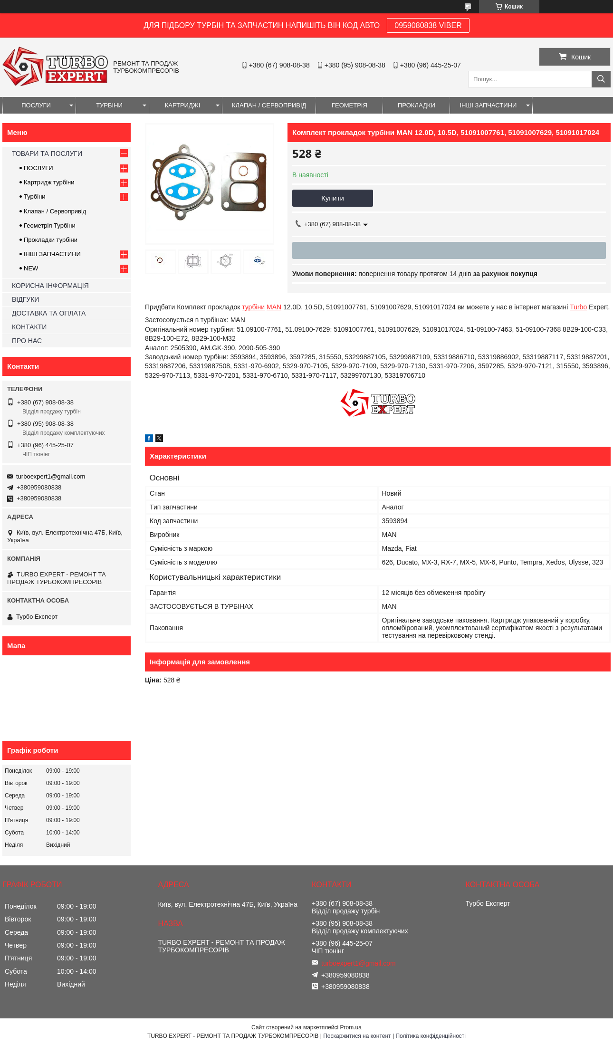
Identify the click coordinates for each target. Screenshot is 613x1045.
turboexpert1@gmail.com (50, 476)
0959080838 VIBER (427, 25)
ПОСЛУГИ (36, 105)
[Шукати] (601, 79)
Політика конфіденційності (430, 1036)
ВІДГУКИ (25, 299)
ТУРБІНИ (109, 105)
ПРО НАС (27, 341)
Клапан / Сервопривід (55, 211)
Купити (332, 198)
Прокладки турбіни (50, 239)
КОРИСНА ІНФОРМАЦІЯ (50, 285)
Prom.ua (351, 1027)
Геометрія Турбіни (50, 225)
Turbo (578, 307)
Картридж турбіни (49, 182)
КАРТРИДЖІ (183, 105)
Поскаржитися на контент (357, 1036)
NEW (31, 268)
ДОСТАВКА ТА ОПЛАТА (49, 313)
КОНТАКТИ (29, 327)
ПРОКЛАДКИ (416, 105)
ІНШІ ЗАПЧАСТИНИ (488, 105)
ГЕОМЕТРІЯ (349, 105)
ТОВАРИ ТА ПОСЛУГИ (47, 153)
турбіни (253, 307)
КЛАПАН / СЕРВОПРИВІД (269, 105)
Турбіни (35, 196)
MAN (274, 307)
